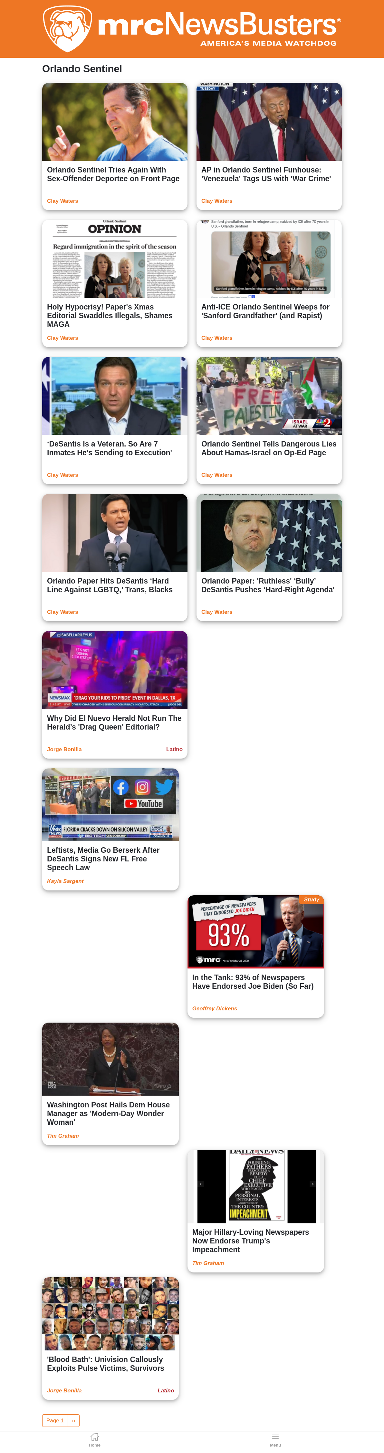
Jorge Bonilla (64, 749)
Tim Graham (63, 1136)
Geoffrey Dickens (214, 1009)
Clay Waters (62, 201)
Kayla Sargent (65, 881)
